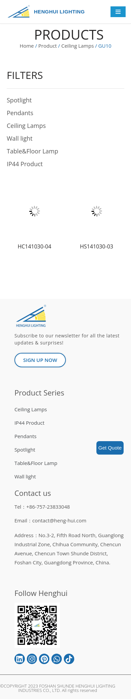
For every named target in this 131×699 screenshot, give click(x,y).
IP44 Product (25, 164)
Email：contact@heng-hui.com (50, 520)
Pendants (20, 113)
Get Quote (110, 448)
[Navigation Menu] (118, 11)
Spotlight (19, 100)
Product (47, 45)
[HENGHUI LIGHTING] (20, 12)
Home (26, 45)
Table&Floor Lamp (32, 151)
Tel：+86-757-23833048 (42, 506)
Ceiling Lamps (77, 45)
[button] (40, 360)
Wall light (20, 138)
